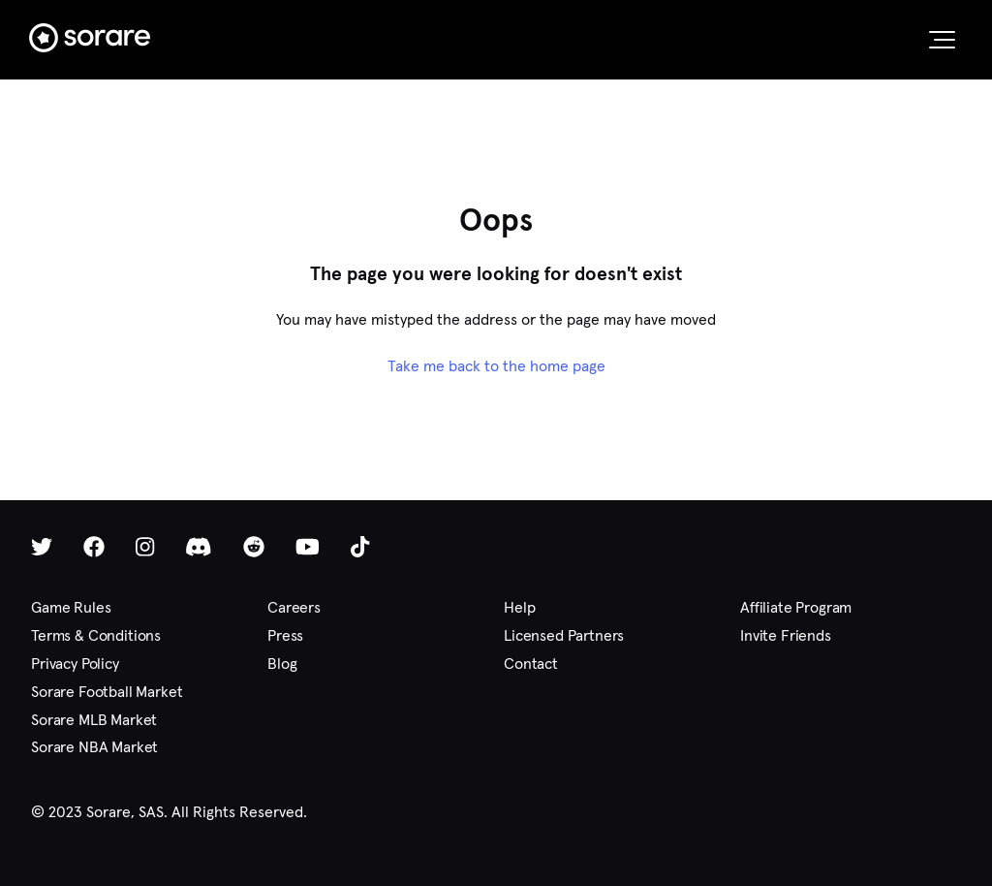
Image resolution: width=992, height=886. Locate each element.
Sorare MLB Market (94, 720)
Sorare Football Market (106, 691)
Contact (531, 663)
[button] (942, 39)
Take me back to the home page (496, 366)
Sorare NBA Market (94, 747)
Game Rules (70, 607)
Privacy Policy (75, 663)
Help (519, 607)
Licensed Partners (564, 635)
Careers (294, 607)
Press (285, 635)
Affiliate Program (796, 607)
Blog (281, 663)
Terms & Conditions (96, 635)
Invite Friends (785, 635)
